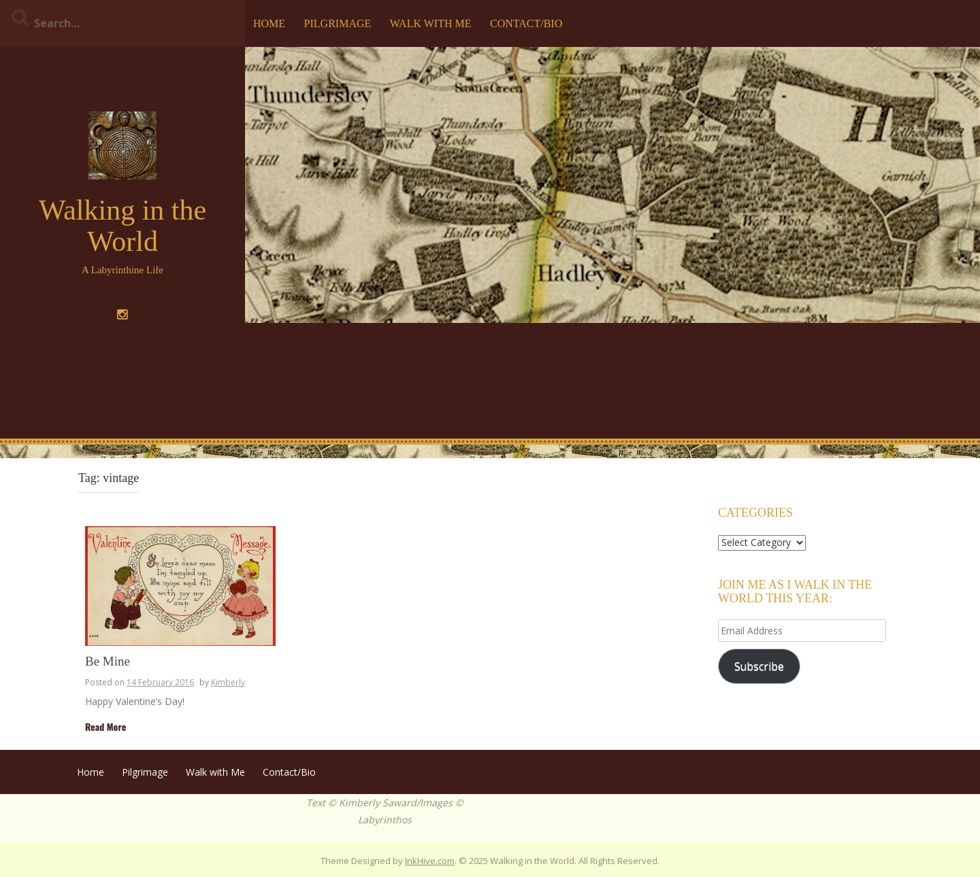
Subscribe (759, 666)
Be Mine (107, 661)
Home (269, 23)
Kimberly (228, 682)
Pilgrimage (338, 23)
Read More (105, 726)
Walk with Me (431, 23)
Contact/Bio (526, 23)
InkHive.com (430, 861)
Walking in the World (122, 225)
